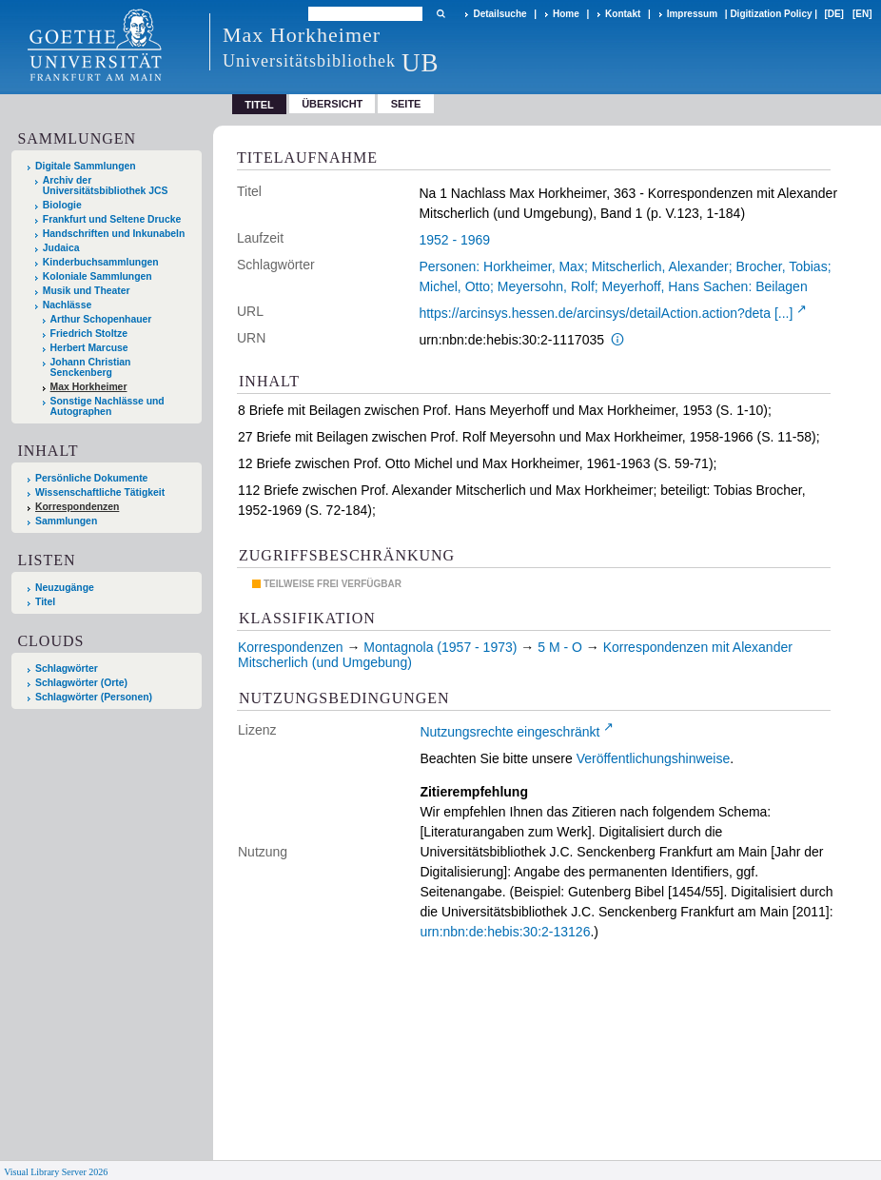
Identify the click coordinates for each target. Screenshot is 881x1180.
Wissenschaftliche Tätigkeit (100, 492)
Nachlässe (67, 305)
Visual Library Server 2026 (56, 1172)
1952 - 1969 (454, 239)
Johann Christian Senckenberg (90, 367)
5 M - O (560, 647)
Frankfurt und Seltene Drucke (112, 219)
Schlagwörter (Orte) (81, 683)
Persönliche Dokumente (91, 478)
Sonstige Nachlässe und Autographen (107, 406)
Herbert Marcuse (89, 348)
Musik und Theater (86, 290)
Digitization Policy (771, 14)
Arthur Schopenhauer (101, 319)
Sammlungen (66, 521)
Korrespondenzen (77, 507)
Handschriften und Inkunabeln (114, 233)
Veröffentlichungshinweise (654, 758)
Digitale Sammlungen (85, 166)
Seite (406, 103)
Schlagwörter (66, 668)
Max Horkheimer (88, 387)
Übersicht (332, 103)
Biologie (62, 205)
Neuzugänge (64, 587)
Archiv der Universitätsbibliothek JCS (105, 185)
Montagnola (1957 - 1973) (440, 647)
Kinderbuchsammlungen (101, 262)
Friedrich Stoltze (88, 333)
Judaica (61, 248)
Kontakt (622, 14)
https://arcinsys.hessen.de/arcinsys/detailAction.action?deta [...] (606, 313)
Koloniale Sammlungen (97, 276)
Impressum (692, 14)
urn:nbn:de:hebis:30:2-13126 (505, 931)
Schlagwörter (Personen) (93, 697)
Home (566, 14)
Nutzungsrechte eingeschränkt (509, 731)
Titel (45, 602)
